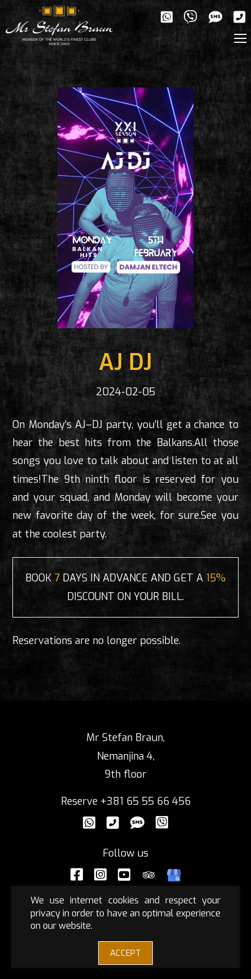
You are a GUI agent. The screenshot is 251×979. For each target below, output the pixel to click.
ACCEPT (125, 953)
